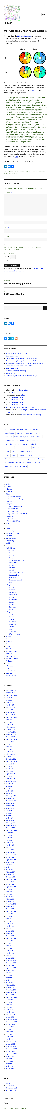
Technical (11, 550)
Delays (11, 565)
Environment (13, 599)
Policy (40, 455)
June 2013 (9, 919)
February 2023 (10, 754)
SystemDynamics (12, 658)
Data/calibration (14, 563)
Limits (38, 451)
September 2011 (11, 968)
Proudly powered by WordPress (19, 1108)
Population (13, 604)
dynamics (34, 440)
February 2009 (11, 1041)
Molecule (12, 622)
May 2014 (9, 894)
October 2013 (10, 909)
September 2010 (11, 997)
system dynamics (28, 459)
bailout (12, 429)
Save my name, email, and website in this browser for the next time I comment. (25, 248)
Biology (12, 587)
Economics (13, 595)
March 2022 (10, 769)
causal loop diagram (21, 437)
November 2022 (11, 759)
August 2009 (10, 1027)
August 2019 (10, 808)
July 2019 (9, 810)
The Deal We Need (13, 521)
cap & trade (29, 433)
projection (41, 171)
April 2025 (9, 702)
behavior (9, 489)
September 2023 (11, 739)
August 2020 (10, 786)
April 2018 (9, 842)
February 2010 (10, 1014)
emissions (17, 444)
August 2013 (10, 914)
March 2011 (9, 982)
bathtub (20, 429)
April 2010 (9, 1009)
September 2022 (11, 761)
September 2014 (11, 887)
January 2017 (10, 874)
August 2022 (10, 764)
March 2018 (10, 845)
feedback (33, 444)
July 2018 (9, 835)
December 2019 (11, 801)
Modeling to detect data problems (17, 353)
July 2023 (9, 744)
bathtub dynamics (31, 429)
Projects (8, 649)
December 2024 (11, 712)
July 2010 (9, 1002)
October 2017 (10, 857)
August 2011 (10, 970)
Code (11, 614)
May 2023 (9, 749)
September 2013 (11, 911)
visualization (28, 171)
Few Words (9, 536)
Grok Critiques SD (12, 368)
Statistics (9, 654)
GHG (34, 448)
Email (6, 227)
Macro (11, 619)
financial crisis (9, 448)
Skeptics (10, 518)
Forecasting (10, 541)
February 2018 (10, 847)
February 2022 (10, 771)
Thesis (11, 627)
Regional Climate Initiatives (17, 513)
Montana (21, 455)
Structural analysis (15, 580)
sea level (17, 459)
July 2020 (9, 788)
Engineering (13, 597)
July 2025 (9, 697)
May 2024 (9, 722)
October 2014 (10, 884)
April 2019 (9, 818)
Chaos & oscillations (16, 560)
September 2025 (11, 695)
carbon (37, 433)
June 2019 (9, 813)
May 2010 (9, 1007)
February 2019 (10, 823)
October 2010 (10, 995)
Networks (9, 641)
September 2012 (11, 938)
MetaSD (8, 23)
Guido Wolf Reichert (13, 407)
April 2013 (9, 924)
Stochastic (12, 577)
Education (9, 526)
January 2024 (10, 729)
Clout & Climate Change (15, 499)
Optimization (14, 575)
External (12, 617)
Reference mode (11, 651)
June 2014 (9, 892)
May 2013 (9, 921)
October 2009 (10, 1024)
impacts (10, 504)
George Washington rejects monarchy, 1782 (21, 361)
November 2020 (11, 781)
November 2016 (11, 877)
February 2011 (10, 985)
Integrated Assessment (26, 451)
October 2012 (10, 936)
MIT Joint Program (24, 36)
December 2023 (11, 732)
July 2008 (9, 1059)
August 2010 (10, 1000)
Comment (8, 192)
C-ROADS (20, 433)
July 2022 (9, 766)
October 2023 (10, 737)
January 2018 (10, 850)
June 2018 (9, 838)
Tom (5, 171)
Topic (9, 585)
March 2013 (10, 926)
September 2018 (11, 830)
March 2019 (10, 820)
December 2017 (11, 852)
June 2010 (9, 1005)
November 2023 (11, 734)
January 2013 (10, 931)
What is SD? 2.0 (23, 390)
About (13, 392)
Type (9, 612)
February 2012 (10, 955)
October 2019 (10, 806)
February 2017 (10, 872)
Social (11, 609)
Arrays (11, 558)
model (7, 455)
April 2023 (9, 752)
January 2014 (10, 901)
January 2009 (10, 1044)
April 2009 (9, 1037)
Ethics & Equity (11, 531)
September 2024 (11, 717)
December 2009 (11, 1019)
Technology (40, 459)
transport (30, 462)
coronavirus (20, 440)
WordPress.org (11, 1090)
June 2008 (9, 1061)
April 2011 (9, 980)
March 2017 (10, 869)
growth (7, 451)
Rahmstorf (8, 459)
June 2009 (9, 1032)
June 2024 (9, 720)
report (34, 90)
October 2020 (10, 783)
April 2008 (9, 1066)
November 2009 (11, 1022)
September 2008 (11, 1054)
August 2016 (10, 882)
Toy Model (13, 631)
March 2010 (10, 1012)
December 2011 (11, 960)
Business (9, 491)
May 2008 (9, 1064)
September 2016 (11, 879)
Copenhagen (9, 440)
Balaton (8, 486)
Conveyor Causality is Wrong (16, 371)
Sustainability (10, 656)
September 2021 (11, 774)
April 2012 (9, 951)
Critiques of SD (11, 373)
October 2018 (10, 828)
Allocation (12, 555)
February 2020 (11, 796)
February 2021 (10, 779)
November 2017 (11, 855)
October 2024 (10, 715)
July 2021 (9, 776)
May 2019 (9, 815)
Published (12, 624)
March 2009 (10, 1039)
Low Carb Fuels (12, 509)
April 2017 (9, 867)
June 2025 (9, 700)
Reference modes (12, 356)
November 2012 (11, 933)
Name (6, 219)
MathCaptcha (10, 260)
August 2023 (10, 742)
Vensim (37, 462)
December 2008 (11, 1046)
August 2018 (10, 833)
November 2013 (11, 906)
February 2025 (10, 707)
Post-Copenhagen (13, 511)
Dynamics (12, 592)
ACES (6, 429)
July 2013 (9, 916)
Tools (8, 663)
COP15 (39, 437)
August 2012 (10, 941)
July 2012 (9, 943)
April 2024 (9, 725)
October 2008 (10, 1051)
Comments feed (11, 1088)
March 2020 (10, 793)
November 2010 (11, 992)
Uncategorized (11, 676)
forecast (19, 448)
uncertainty (15, 173)
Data (7, 523)
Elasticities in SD (17, 397)
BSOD (16, 156)
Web (10, 582)
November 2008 (11, 1049)
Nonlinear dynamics (16, 572)
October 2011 (10, 965)
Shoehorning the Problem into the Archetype (21, 375)
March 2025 (10, 705)
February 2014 (10, 899)
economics (8, 444)
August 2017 (10, 862)
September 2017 (11, 860)
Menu (44, 14)
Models (13, 455)
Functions (12, 570)
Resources (12, 607)
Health (11, 602)
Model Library (11, 548)
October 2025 (10, 693)
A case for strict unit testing (31, 415)
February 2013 (10, 928)
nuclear (29, 455)
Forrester (27, 448)
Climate (22, 171)
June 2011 (9, 975)
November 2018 (11, 825)
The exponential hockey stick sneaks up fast (21, 358)
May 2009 (9, 1034)
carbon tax (8, 437)
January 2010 (10, 1017)
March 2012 (10, 953)
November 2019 (11, 803)
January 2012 (10, 958)
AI (6, 482)
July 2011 (8, 973)
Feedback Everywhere (13, 533)
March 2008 (10, 1068)
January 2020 (10, 798)
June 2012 (9, 946)
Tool (10, 629)
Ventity (9, 668)
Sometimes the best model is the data (19, 366)
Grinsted (41, 448)
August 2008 (10, 1056)
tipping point (20, 462)
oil (35, 455)
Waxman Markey (21, 466)
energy (25, 444)
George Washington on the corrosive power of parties (25, 363)
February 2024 (11, 727)
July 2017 (9, 865)
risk (45, 171)
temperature (7, 173)
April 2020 (9, 791)
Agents (11, 553)
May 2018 (9, 840)
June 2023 (9, 747)
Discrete (12, 568)
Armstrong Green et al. (15, 496)
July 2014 (9, 889)
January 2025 (10, 710)
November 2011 (11, 963)
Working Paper (14, 634)
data (27, 440)
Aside (8, 484)
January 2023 (10, 756)
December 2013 (11, 904)
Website (7, 236)
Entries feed (10, 1085)
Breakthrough (10, 433)
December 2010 (11, 990)
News (7, 644)
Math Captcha (9, 253)
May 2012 (9, 948)
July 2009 (9, 1029)
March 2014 (10, 896)
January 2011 (10, 987)
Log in (8, 1083)
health (14, 451)
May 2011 (9, 978)
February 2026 (11, 690)
